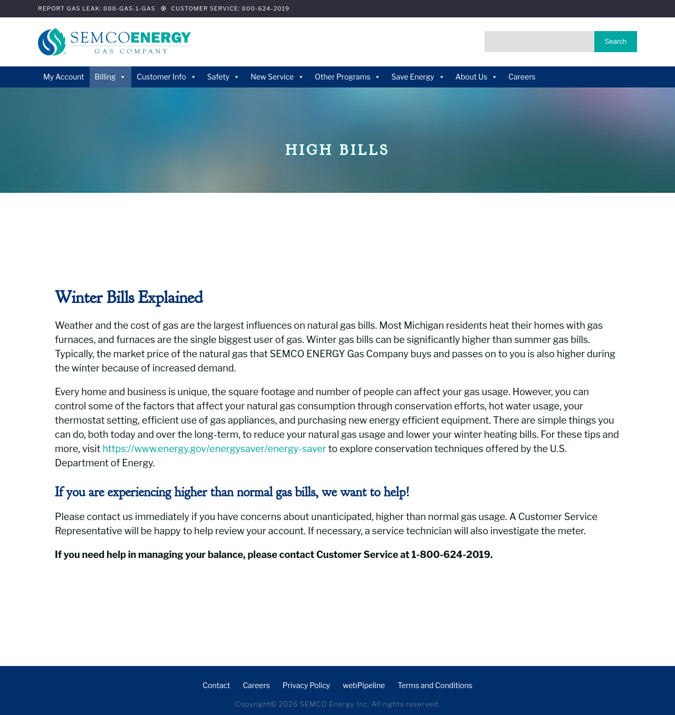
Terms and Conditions (435, 685)
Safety (223, 76)
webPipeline (364, 685)
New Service (277, 76)
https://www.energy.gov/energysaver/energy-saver (214, 448)
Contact (216, 685)
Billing (111, 76)
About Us (477, 76)
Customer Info (166, 76)
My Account (63, 76)
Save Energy (418, 76)
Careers (521, 76)
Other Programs (348, 76)
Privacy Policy (306, 685)
